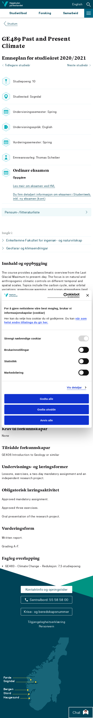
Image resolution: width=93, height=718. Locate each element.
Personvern (46, 626)
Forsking (45, 13)
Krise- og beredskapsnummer (46, 612)
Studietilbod (18, 13)
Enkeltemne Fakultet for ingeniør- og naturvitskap (44, 240)
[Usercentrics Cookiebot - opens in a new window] (63, 295)
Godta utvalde (46, 409)
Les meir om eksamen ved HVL (34, 186)
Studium (12, 23)
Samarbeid (70, 13)
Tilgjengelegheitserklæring (46, 622)
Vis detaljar (74, 387)
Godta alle (46, 398)
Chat (81, 712)
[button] (88, 4)
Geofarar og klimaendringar (27, 248)
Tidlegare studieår (17, 65)
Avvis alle (46, 420)
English (77, 4)
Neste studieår (77, 65)
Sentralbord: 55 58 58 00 (49, 600)
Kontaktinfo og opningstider (46, 589)
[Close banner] (87, 295)
